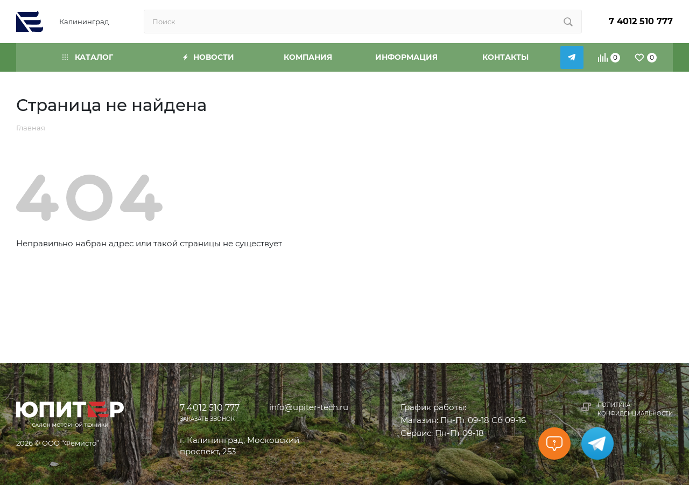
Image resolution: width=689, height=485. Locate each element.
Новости (208, 57)
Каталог (87, 57)
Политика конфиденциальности (635, 409)
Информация (406, 57)
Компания (308, 57)
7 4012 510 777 (641, 21)
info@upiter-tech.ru (308, 407)
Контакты (505, 57)
